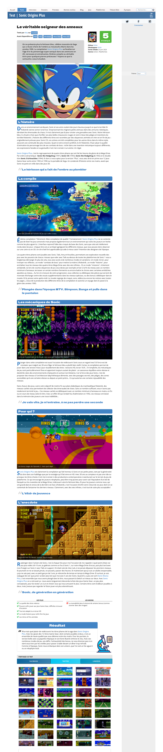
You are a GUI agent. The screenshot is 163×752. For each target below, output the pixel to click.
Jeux (89, 10)
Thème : (138, 76)
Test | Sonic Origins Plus (27, 17)
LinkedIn (96, 664)
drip (26, 35)
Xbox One (57, 39)
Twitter (65, 664)
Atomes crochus (69, 10)
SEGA (95, 48)
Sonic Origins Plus (55, 52)
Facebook (33, 664)
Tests (22, 10)
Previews (55, 10)
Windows (47, 39)
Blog (81, 10)
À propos (127, 10)
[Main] (72, 10)
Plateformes (100, 10)
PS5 (40, 39)
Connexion (138, 28)
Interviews (32, 10)
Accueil (12, 10)
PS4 (35, 39)
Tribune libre (114, 10)
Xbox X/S (66, 39)
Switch (34, 35)
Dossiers (44, 10)
